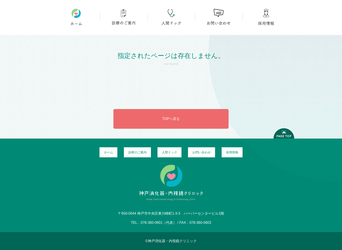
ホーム (108, 152)
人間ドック (169, 152)
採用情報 (232, 152)
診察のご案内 (137, 152)
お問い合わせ (201, 152)
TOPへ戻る (171, 119)
